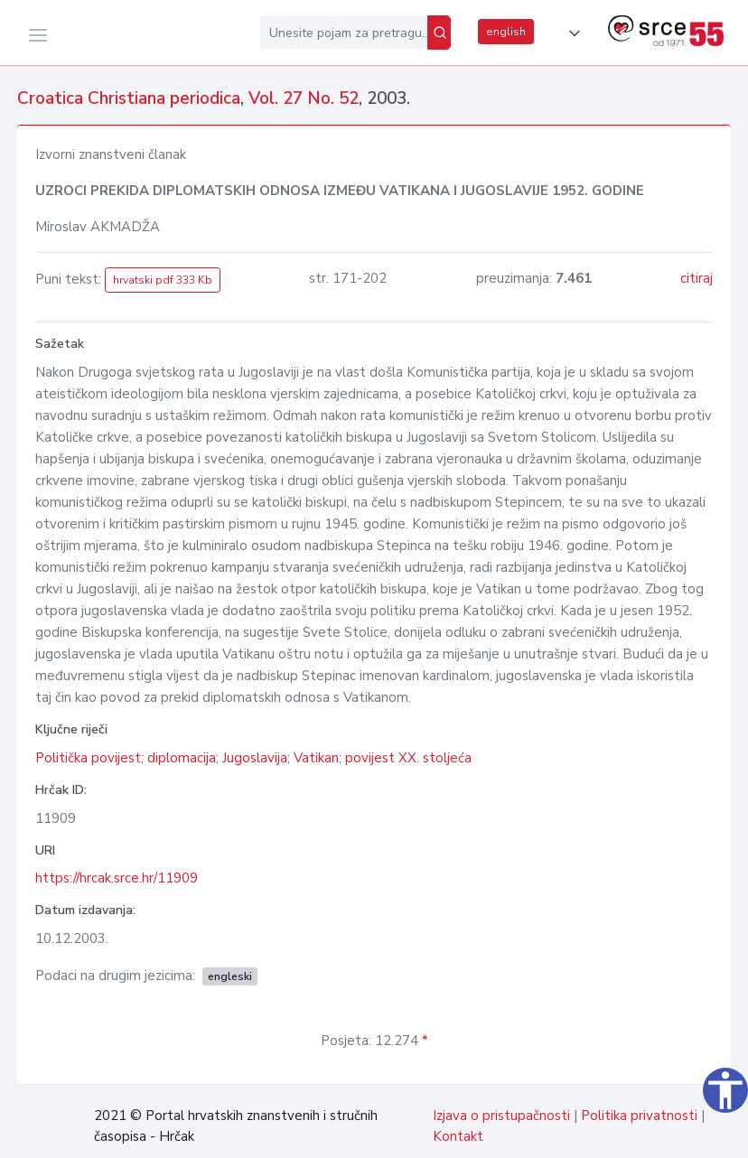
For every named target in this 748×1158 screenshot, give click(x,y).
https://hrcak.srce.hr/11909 (116, 878)
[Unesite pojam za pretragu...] (343, 32)
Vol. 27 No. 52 (303, 98)
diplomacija (181, 758)
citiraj (696, 278)
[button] (570, 33)
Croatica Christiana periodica (128, 98)
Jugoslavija (254, 758)
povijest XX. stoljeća (408, 758)
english (506, 31)
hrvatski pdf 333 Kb (162, 280)
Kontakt (458, 1136)
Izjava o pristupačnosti (501, 1116)
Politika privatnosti (639, 1116)
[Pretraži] (439, 32)
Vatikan (316, 758)
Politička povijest (88, 758)
